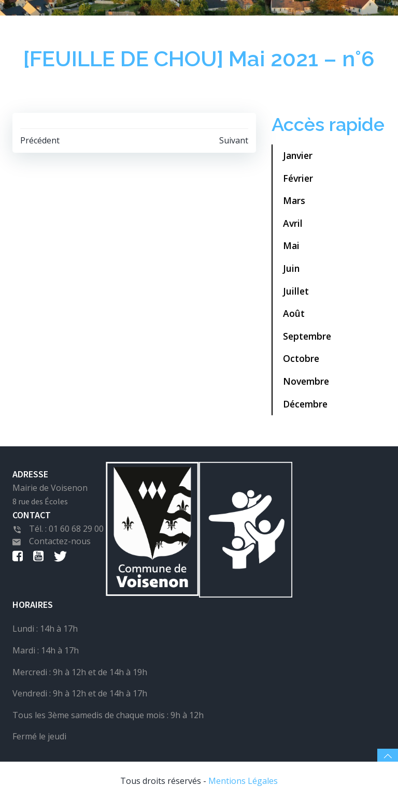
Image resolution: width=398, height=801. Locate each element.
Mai (291, 245)
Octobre (301, 358)
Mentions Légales (243, 781)
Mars (294, 200)
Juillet (296, 291)
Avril (293, 223)
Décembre (305, 404)
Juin (291, 268)
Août (294, 313)
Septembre (307, 336)
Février (298, 178)
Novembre (306, 381)
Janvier (297, 155)
